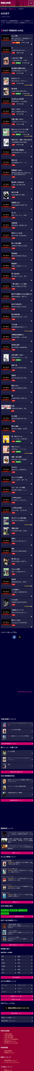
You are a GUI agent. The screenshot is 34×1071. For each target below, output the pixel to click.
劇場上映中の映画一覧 (16, 772)
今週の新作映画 (8, 1035)
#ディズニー (4, 913)
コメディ (3, 991)
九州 (2, 972)
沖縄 (19, 972)
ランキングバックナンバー (11, 1062)
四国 (19, 969)
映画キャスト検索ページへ (8, 1017)
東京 (2, 956)
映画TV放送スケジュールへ (16, 945)
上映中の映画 (8, 1034)
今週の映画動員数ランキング (8, 743)
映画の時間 (4, 9)
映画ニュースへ (16, 853)
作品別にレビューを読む (11, 1043)
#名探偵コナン (22, 910)
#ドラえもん (4, 910)
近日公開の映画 (8, 1037)
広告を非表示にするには (25, 691)
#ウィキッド (13, 910)
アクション (4, 985)
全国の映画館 (8, 1050)
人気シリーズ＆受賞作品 (11, 1039)
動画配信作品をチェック (16, 800)
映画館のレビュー (9, 1052)
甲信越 (3, 966)
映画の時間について (16, 1013)
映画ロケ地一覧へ (16, 999)
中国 (2, 969)
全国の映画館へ (16, 977)
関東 (19, 956)
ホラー (19, 991)
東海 (19, 959)
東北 (19, 963)
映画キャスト (13, 9)
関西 (2, 959)
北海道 (3, 963)
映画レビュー (16, 902)
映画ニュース (8, 1070)
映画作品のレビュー (10, 1041)
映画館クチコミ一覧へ (16, 996)
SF (2, 988)
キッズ (19, 988)
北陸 (19, 966)
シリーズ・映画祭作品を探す (16, 916)
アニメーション (22, 985)
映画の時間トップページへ (8, 1021)
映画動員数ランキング (10, 1060)
